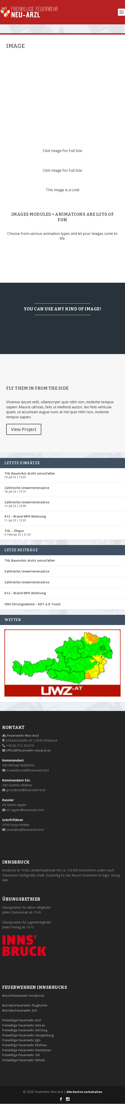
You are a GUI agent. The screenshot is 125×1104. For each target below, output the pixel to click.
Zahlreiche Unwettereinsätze (26, 488)
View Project (23, 429)
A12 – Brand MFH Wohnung (25, 516)
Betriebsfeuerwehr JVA (19, 1010)
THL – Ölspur (14, 531)
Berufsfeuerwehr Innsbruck (23, 995)
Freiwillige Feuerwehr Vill (21, 1055)
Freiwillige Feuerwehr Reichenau (26, 1050)
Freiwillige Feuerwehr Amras (23, 1025)
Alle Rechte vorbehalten (84, 1092)
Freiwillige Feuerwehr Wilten (23, 1060)
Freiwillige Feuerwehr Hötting (24, 1030)
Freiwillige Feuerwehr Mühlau (24, 1045)
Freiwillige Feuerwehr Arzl (21, 1020)
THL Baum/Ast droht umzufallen (29, 473)
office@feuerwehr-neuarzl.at (28, 750)
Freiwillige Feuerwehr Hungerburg (28, 1035)
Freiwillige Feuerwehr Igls (21, 1040)
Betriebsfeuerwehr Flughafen (24, 1005)
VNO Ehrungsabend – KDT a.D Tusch (32, 604)
